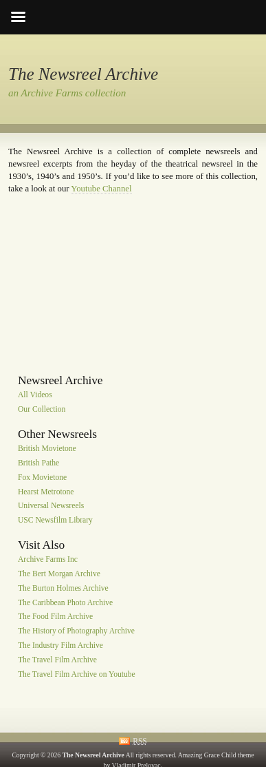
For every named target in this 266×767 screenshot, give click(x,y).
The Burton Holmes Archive (63, 588)
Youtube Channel (101, 188)
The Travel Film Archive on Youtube (76, 674)
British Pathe (38, 463)
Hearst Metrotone (46, 491)
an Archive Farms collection (67, 92)
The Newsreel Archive (83, 74)
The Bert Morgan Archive (59, 573)
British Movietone (47, 448)
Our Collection (41, 410)
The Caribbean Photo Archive (65, 602)
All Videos (35, 395)
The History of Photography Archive (76, 631)
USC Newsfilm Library (55, 520)
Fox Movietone (42, 477)
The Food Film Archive (55, 617)
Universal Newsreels (51, 506)
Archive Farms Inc (48, 559)
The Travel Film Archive (57, 659)
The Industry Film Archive (60, 645)
